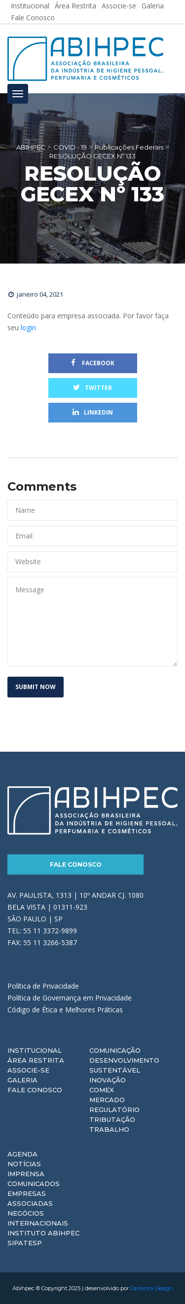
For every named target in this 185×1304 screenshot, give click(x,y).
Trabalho (109, 1129)
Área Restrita (35, 1060)
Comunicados (33, 1184)
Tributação (112, 1119)
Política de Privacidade (43, 986)
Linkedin (93, 412)
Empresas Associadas (30, 1198)
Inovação (107, 1080)
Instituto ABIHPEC (43, 1233)
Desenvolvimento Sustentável (124, 1065)
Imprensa (25, 1174)
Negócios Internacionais (37, 1218)
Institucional (34, 1050)
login (28, 327)
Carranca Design (151, 1288)
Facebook (92, 363)
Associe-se (28, 1070)
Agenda (22, 1154)
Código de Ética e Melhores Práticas (65, 1009)
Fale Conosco (33, 17)
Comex (101, 1090)
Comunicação (115, 1050)
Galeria (22, 1080)
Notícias (24, 1164)
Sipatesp (24, 1243)
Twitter (92, 388)
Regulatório (114, 1109)
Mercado (107, 1100)
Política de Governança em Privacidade (69, 997)
